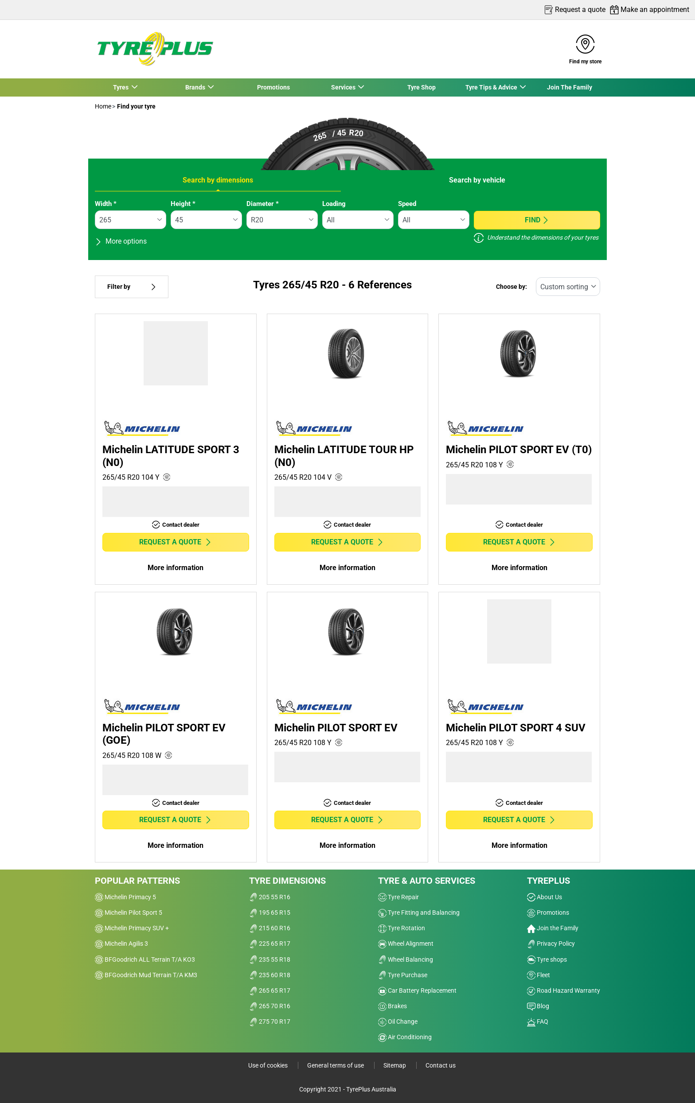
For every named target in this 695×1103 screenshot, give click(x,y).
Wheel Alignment (405, 943)
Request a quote (175, 542)
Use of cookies (268, 1065)
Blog (538, 1006)
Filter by (131, 287)
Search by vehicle (477, 180)
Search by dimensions (218, 180)
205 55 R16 (269, 897)
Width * (106, 204)
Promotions (273, 87)
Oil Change (398, 1021)
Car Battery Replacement (417, 990)
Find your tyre (136, 106)
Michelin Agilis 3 (121, 943)
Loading (334, 204)
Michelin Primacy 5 (125, 897)
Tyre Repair (398, 897)
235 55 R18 (269, 959)
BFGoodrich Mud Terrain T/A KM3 (146, 975)
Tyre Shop (421, 87)
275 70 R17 (269, 1021)
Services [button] (343, 87)
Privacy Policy (551, 943)
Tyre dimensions (287, 880)
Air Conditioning (405, 1037)
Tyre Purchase (402, 975)
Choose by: (511, 287)
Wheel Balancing (405, 959)
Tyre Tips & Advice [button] (491, 87)
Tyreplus (548, 880)
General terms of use (336, 1065)
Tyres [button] (121, 87)
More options (121, 241)
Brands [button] (195, 87)
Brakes (392, 1006)
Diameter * (262, 204)
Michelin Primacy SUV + (132, 928)
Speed (407, 204)
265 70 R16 (269, 1006)
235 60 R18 (269, 975)
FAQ (537, 1021)
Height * (183, 204)
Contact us (441, 1065)
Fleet (538, 975)
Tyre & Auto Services (426, 880)
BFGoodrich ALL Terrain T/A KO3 (145, 959)
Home (103, 106)
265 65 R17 (269, 990)
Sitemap (395, 1065)
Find (537, 220)
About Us (544, 897)
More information (175, 567)
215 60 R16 (269, 928)
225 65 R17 (269, 943)
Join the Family (552, 928)
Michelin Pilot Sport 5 (128, 912)
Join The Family (569, 87)
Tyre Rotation (401, 928)
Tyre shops (547, 959)
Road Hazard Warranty (563, 990)
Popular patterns (137, 880)
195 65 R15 (269, 912)
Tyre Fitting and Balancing (419, 912)
